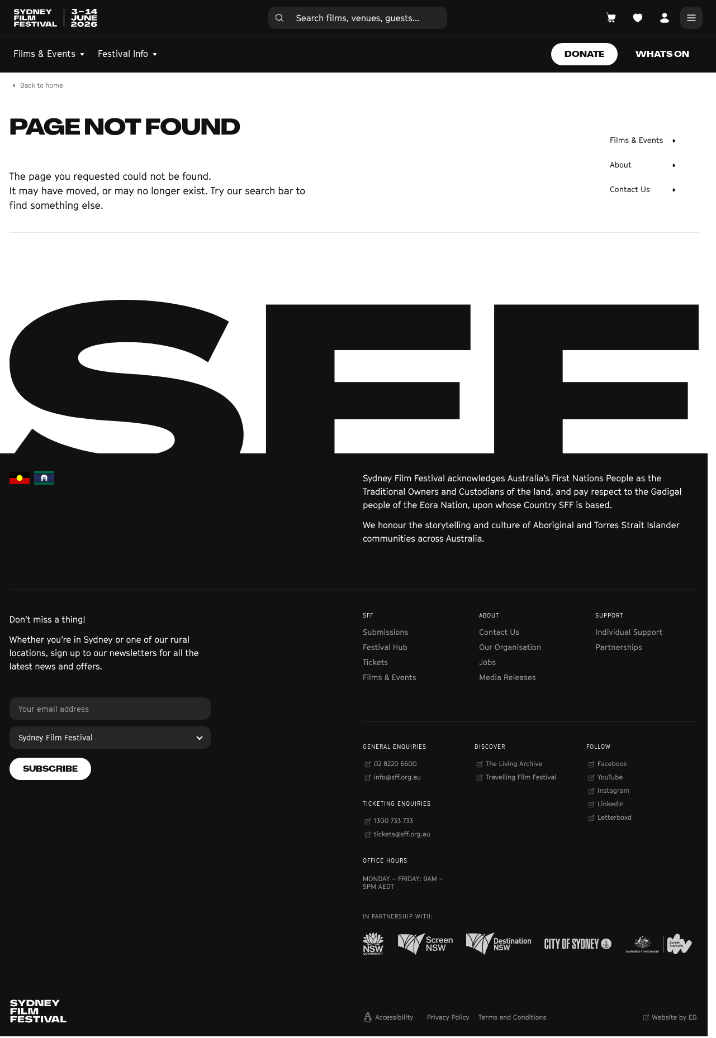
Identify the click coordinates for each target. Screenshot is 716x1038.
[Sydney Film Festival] (110, 737)
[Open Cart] (611, 18)
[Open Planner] (638, 18)
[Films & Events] (643, 141)
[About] (643, 165)
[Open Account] (664, 18)
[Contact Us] (643, 190)
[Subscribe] (50, 769)
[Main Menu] (691, 18)
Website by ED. (675, 1017)
